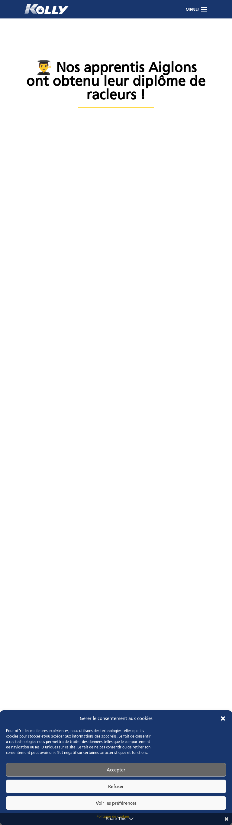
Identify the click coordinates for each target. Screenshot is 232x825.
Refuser (116, 786)
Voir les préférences (116, 803)
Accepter (116, 769)
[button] (223, 718)
